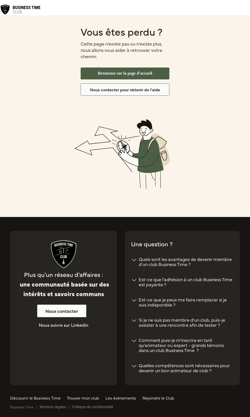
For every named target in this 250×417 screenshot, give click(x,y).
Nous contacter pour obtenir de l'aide (125, 89)
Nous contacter (61, 311)
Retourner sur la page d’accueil (125, 73)
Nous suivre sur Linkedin (63, 325)
